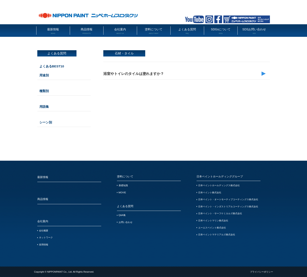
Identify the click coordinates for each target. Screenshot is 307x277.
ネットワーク (46, 237)
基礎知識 (123, 185)
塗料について (153, 31)
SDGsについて (220, 31)
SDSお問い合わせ (254, 31)
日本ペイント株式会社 (209, 192)
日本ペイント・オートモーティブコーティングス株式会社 (228, 199)
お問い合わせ (125, 222)
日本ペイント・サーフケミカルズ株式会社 (220, 213)
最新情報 (53, 31)
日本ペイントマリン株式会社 (213, 220)
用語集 (44, 106)
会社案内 (120, 31)
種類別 (44, 91)
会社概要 (43, 230)
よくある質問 (187, 31)
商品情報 (86, 31)
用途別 (44, 75)
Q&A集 (122, 215)
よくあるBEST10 (51, 66)
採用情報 (43, 244)
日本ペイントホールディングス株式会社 (219, 185)
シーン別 (45, 122)
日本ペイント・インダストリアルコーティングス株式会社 (228, 206)
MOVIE (122, 192)
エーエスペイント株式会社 (212, 227)
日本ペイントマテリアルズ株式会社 (216, 234)
